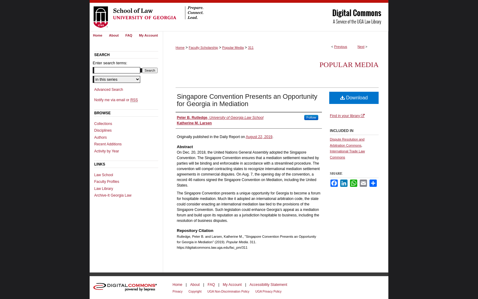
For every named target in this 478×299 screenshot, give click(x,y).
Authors (100, 137)
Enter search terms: (110, 63)
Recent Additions (108, 144)
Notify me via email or (116, 100)
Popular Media (233, 47)
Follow (311, 117)
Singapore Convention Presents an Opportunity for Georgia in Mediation (247, 100)
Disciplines (103, 130)
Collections (103, 124)
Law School (103, 175)
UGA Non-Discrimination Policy (228, 291)
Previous (340, 46)
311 (250, 47)
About (195, 285)
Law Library (103, 189)
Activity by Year (106, 151)
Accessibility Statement (268, 285)
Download (354, 97)
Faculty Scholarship (203, 47)
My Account (232, 285)
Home (180, 47)
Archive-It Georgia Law (112, 195)
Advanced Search (108, 89)
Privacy (178, 291)
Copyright (195, 291)
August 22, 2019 (259, 137)
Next (361, 46)
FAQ (211, 285)
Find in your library (347, 116)
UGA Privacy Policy (268, 291)
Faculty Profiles (106, 182)
